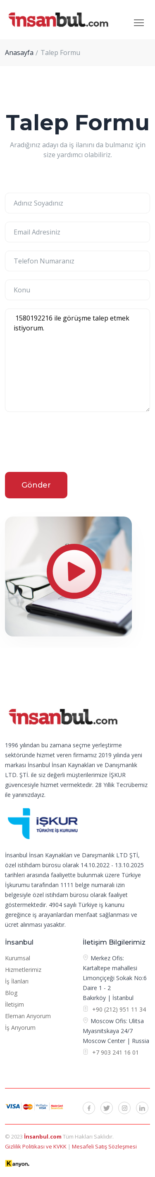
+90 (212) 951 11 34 (119, 1009)
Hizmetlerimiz (23, 970)
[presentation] (68, 443)
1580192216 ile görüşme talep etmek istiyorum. (77, 360)
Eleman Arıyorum (28, 1016)
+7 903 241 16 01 (115, 1052)
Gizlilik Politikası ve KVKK (36, 1146)
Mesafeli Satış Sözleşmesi (104, 1146)
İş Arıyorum (20, 1027)
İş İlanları (17, 981)
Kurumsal (17, 958)
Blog (11, 993)
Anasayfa (19, 52)
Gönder (36, 485)
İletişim (14, 1004)
